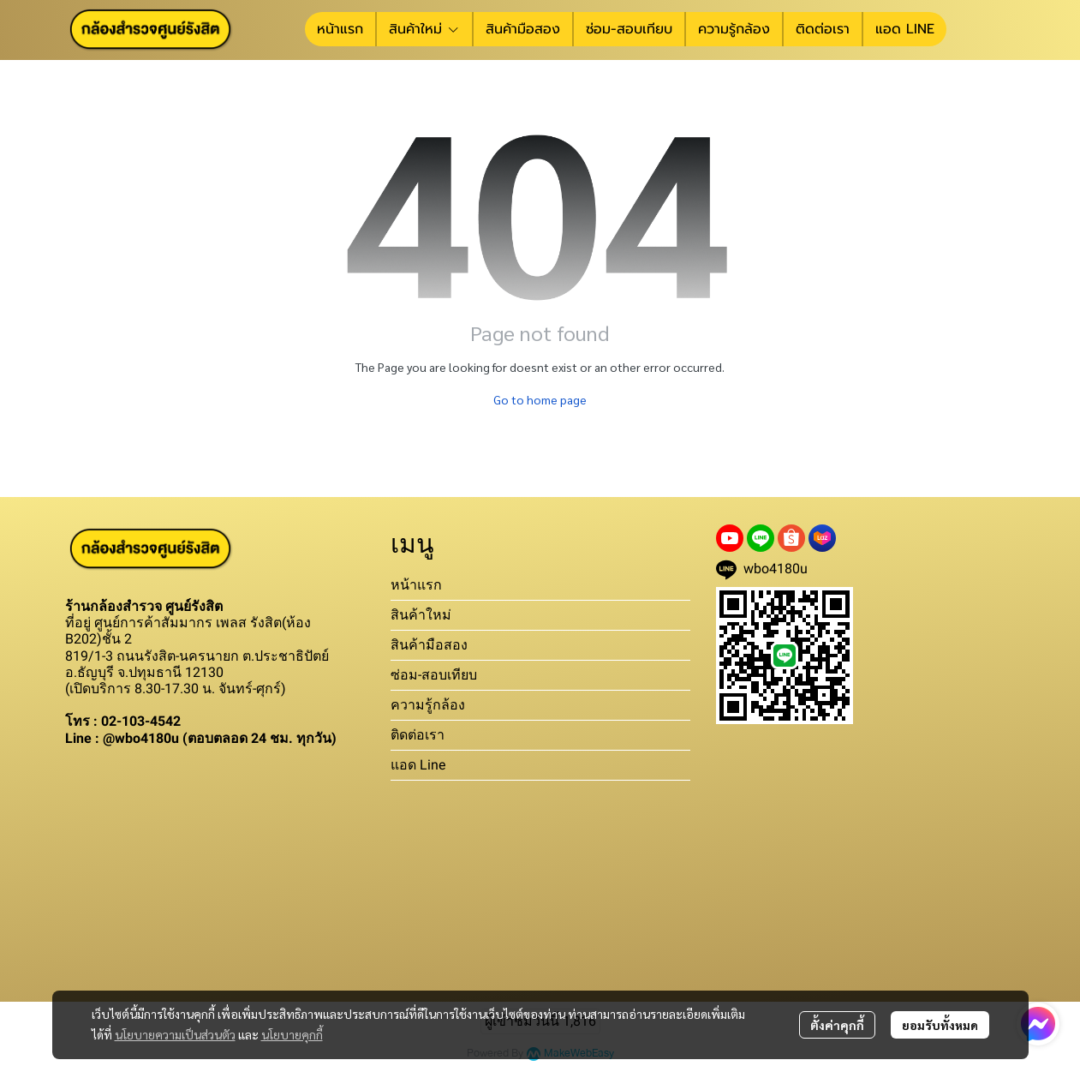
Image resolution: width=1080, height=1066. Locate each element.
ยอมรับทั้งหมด (940, 1025)
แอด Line (418, 765)
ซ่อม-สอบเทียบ (434, 675)
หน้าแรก (416, 585)
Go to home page (540, 399)
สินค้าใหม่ (421, 615)
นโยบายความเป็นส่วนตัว (175, 1034)
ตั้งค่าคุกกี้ (837, 1025)
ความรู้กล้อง (428, 705)
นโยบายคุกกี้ (292, 1034)
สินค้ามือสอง (429, 645)
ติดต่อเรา (418, 735)
